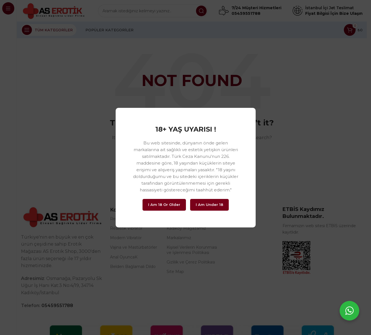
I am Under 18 (209, 204)
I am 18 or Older (164, 204)
